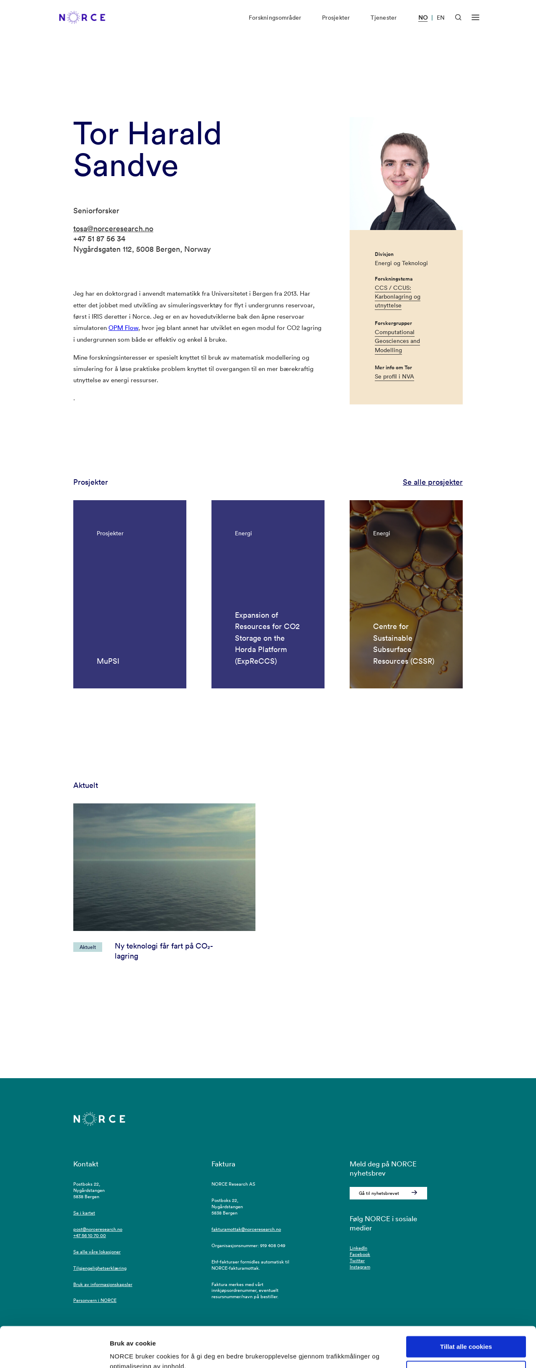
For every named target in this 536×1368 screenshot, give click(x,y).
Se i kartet (84, 1212)
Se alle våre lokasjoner (97, 1251)
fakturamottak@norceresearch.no (246, 1229)
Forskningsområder (275, 24)
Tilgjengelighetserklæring (99, 1268)
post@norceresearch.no (97, 1229)
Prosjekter (336, 24)
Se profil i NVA (394, 376)
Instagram (360, 1266)
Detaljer (121, 1351)
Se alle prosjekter (433, 482)
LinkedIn (358, 1248)
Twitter (357, 1260)
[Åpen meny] (475, 24)
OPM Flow (123, 328)
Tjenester (384, 24)
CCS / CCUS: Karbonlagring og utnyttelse (397, 296)
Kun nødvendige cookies (466, 1333)
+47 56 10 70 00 (89, 1235)
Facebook (360, 1254)
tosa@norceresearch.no (113, 228)
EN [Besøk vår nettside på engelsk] (441, 24)
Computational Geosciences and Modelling (397, 341)
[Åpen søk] (458, 24)
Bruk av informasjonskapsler (102, 1284)
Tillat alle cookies (466, 1308)
